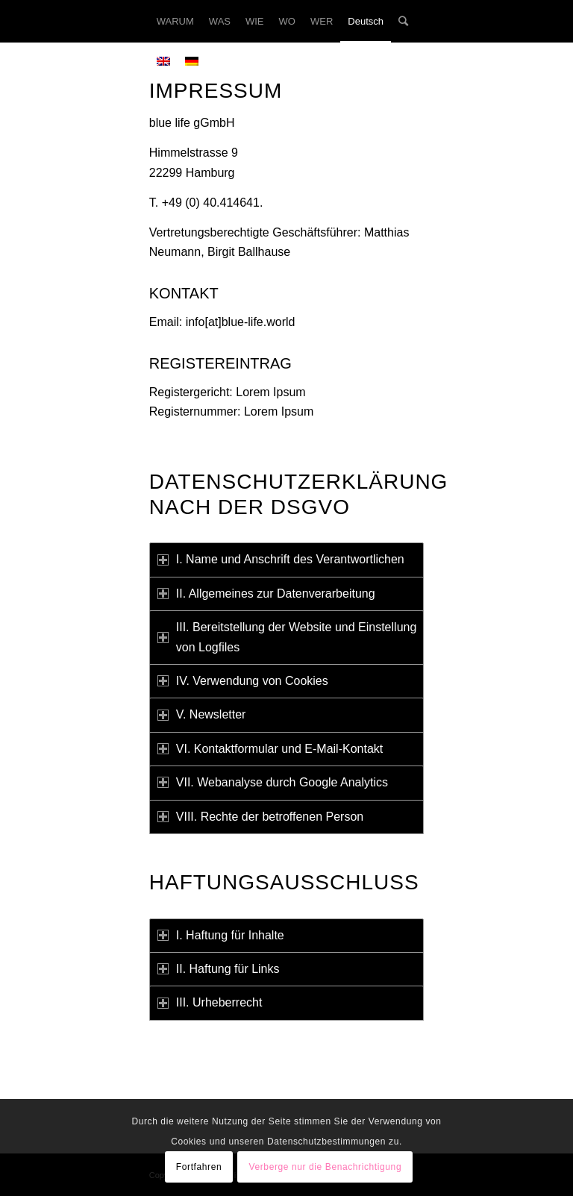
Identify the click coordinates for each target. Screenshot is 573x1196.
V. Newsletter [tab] (201, 714)
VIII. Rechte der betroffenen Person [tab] (260, 816)
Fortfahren (199, 1167)
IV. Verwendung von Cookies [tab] (242, 680)
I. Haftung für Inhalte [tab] (220, 935)
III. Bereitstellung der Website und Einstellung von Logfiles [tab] (287, 637)
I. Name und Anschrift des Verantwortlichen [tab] (280, 559)
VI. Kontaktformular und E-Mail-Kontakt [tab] (270, 748)
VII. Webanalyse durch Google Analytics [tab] (272, 782)
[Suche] (403, 21)
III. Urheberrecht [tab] (210, 1002)
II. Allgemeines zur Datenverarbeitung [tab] (266, 593)
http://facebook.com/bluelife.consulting (331, 1095)
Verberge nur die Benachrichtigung (325, 1167)
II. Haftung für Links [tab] (218, 968)
